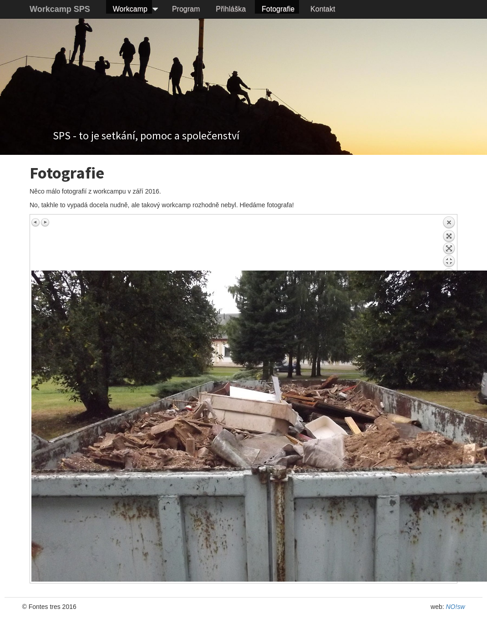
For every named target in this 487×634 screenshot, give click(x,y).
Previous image (36, 222)
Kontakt (322, 9)
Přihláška (231, 9)
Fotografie (278, 9)
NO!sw (455, 606)
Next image (45, 222)
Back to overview (449, 243)
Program (186, 9)
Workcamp (130, 9)
